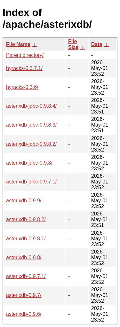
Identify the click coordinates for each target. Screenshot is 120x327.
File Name (18, 44)
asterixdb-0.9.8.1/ (26, 238)
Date (96, 44)
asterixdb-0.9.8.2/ (26, 219)
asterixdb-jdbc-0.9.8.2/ (31, 144)
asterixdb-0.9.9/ (23, 200)
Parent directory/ (25, 55)
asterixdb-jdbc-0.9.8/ (29, 163)
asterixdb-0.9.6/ (23, 314)
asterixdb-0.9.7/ (23, 295)
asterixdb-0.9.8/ (23, 257)
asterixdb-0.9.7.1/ (26, 276)
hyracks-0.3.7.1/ (24, 68)
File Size (73, 44)
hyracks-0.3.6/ (22, 87)
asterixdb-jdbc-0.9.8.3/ (31, 125)
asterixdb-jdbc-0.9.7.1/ (31, 181)
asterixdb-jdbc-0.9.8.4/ (31, 106)
